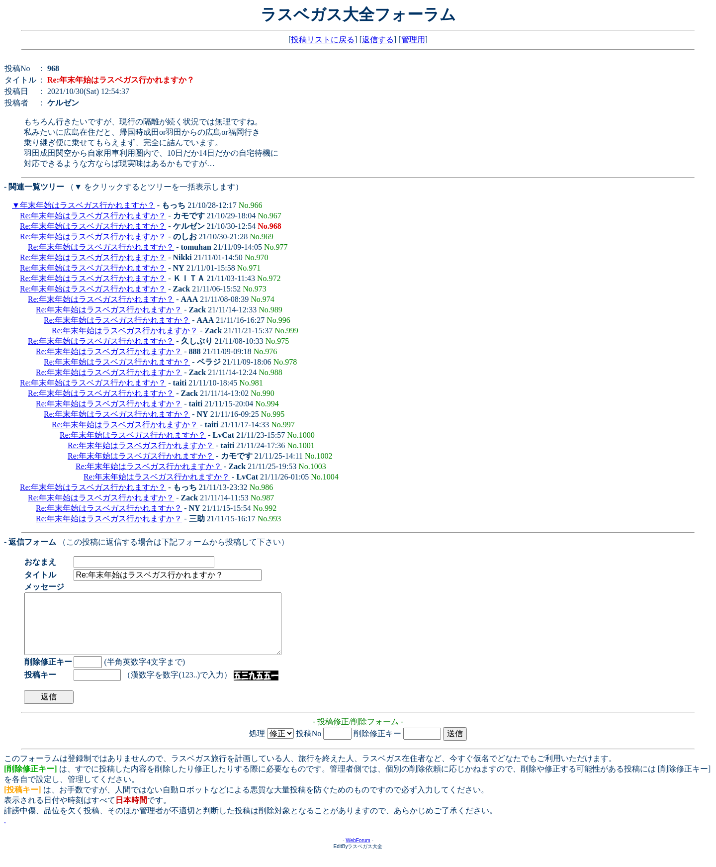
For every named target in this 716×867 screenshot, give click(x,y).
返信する (378, 39)
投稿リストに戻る (323, 39)
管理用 (413, 39)
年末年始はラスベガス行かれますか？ (87, 205)
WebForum (358, 852)
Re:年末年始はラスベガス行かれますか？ (93, 215)
